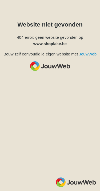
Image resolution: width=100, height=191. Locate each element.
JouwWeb (88, 54)
